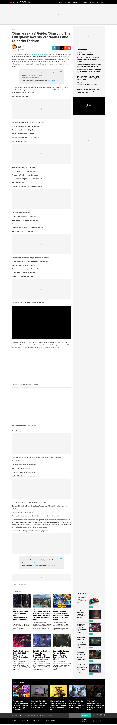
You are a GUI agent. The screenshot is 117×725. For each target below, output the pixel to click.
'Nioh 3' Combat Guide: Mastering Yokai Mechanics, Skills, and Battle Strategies (77, 705)
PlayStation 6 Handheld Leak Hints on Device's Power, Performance (87, 54)
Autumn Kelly (21, 47)
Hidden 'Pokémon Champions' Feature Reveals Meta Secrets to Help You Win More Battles (87, 85)
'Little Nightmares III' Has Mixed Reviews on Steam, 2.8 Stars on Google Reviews (82, 616)
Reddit (65, 48)
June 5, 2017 (51, 81)
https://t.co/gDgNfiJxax (34, 563)
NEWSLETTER (18, 716)
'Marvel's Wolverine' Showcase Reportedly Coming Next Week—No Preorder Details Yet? (89, 71)
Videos (84, 2)
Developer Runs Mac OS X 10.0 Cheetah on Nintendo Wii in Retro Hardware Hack (39, 705)
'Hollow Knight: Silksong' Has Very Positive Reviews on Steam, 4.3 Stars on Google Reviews (82, 643)
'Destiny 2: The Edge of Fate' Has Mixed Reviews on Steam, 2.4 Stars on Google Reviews (82, 670)
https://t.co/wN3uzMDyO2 (36, 76)
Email (54, 48)
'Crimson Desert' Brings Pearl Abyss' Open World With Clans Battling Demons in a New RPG (95, 706)
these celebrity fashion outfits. (50, 517)
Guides (92, 2)
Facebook (58, 48)
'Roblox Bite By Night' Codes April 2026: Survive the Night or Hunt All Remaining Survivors (88, 60)
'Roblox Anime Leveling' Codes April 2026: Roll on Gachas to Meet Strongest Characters (20, 706)
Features (76, 2)
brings (31, 55)
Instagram (101, 716)
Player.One (32, 2)
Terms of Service (36, 722)
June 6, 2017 (51, 566)
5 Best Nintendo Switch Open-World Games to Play (82, 603)
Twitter (62, 48)
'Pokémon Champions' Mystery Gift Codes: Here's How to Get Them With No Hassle (89, 66)
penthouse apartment (41, 55)
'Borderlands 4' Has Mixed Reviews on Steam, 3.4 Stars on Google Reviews (82, 630)
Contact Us (24, 722)
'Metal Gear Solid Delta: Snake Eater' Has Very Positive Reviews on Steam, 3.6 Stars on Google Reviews (82, 657)
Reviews (67, 2)
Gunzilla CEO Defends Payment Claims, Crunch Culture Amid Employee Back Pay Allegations (61, 655)
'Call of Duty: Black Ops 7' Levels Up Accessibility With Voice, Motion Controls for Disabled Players (41, 655)
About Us (15, 722)
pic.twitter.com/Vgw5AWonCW (30, 78)
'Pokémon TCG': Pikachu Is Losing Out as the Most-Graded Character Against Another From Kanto (88, 91)
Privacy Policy (50, 722)
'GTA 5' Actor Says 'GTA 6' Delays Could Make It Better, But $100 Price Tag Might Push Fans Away (88, 78)
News (60, 2)
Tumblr (104, 716)
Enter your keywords (98, 2)
